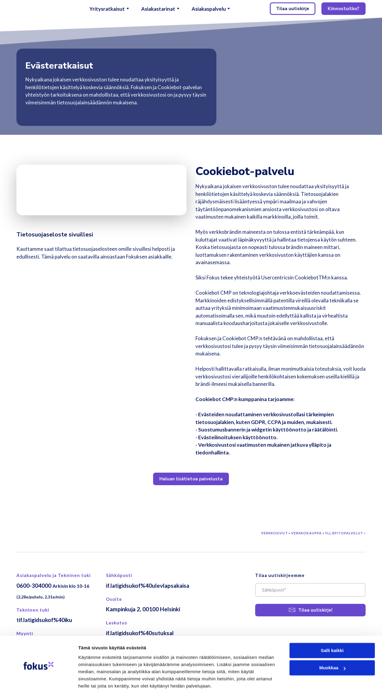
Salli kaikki (332, 629)
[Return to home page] (36, 8)
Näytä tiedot (91, 681)
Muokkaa (332, 646)
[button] (292, 8)
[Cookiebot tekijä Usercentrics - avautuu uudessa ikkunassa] (39, 681)
